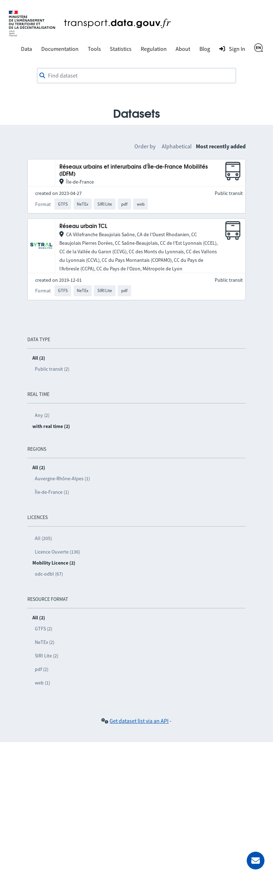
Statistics (121, 48)
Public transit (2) (52, 369)
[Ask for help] (255, 860)
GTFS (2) (43, 628)
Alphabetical (177, 146)
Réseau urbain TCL (83, 226)
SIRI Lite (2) (46, 655)
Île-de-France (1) (52, 492)
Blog (204, 48)
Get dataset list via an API (138, 720)
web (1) (42, 682)
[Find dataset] (136, 76)
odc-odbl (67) (49, 574)
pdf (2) (41, 669)
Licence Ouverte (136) (57, 552)
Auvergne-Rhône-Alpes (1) (62, 478)
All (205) (43, 538)
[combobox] (136, 76)
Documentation (60, 48)
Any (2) (42, 415)
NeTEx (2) (44, 642)
